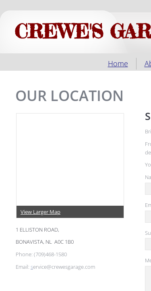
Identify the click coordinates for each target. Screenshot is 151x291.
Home (118, 63)
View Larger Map (40, 211)
